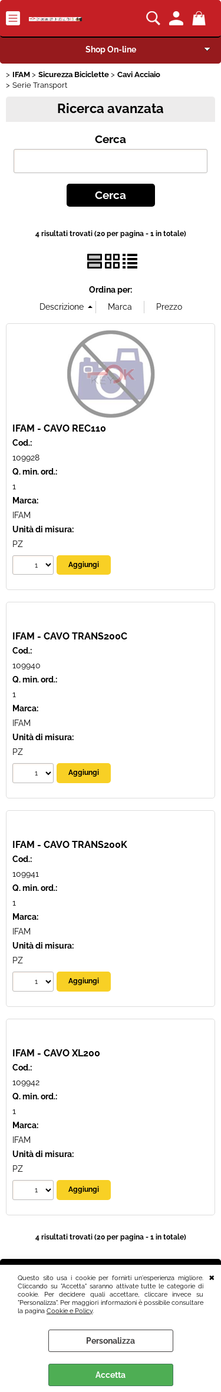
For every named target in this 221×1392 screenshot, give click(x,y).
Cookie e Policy (70, 1311)
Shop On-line (110, 49)
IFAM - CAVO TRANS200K (69, 844)
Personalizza (110, 1340)
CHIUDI (212, 1276)
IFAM (21, 515)
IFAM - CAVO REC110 (59, 428)
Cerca (110, 139)
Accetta (110, 1375)
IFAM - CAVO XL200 (56, 1053)
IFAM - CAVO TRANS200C (69, 636)
